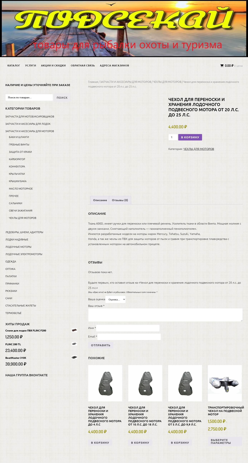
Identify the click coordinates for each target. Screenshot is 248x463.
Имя (92, 328)
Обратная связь (83, 65)
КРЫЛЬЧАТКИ (17, 173)
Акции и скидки (53, 65)
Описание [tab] (100, 200)
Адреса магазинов (114, 65)
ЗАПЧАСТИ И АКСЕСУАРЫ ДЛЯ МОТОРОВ (125, 82)
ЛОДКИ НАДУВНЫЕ (16, 239)
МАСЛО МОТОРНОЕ (21, 188)
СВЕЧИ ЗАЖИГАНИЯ (20, 210)
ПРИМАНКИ (12, 283)
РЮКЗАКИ (11, 291)
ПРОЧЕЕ (14, 196)
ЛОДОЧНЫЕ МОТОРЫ (18, 246)
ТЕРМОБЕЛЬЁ (13, 313)
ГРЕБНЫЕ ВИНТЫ (19, 144)
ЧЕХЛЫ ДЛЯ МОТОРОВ (167, 82)
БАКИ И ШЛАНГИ (19, 137)
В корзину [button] (100, 442)
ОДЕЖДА (10, 261)
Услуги (30, 65)
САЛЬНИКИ (15, 203)
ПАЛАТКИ (11, 276)
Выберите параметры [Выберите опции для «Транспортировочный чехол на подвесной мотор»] (221, 441)
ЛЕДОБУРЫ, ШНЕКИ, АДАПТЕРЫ (24, 232)
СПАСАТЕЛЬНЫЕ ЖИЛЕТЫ (20, 305)
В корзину (190, 137)
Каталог (14, 65)
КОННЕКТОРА (17, 166)
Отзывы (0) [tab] (120, 200)
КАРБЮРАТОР (17, 159)
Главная (93, 82)
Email (92, 336)
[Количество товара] (173, 137)
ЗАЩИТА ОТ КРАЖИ (20, 152)
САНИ (8, 298)
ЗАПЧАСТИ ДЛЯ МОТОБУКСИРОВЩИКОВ (29, 116)
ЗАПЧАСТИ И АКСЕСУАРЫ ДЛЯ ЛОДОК (27, 123)
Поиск (62, 97)
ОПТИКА (10, 269)
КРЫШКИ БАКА (17, 181)
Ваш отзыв (96, 306)
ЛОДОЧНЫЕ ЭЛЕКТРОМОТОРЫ (23, 254)
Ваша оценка (96, 299)
